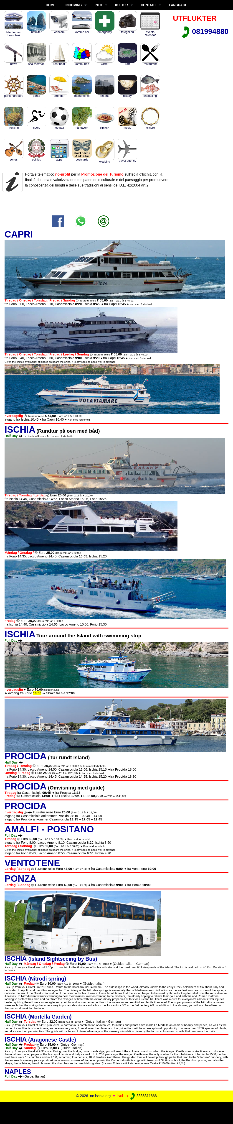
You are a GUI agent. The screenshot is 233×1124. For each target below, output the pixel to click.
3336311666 (143, 1096)
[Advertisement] (116, 1112)
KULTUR (121, 5)
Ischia (122, 1095)
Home (50, 5)
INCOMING (74, 5)
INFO (98, 5)
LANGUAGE (178, 5)
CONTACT (148, 5)
